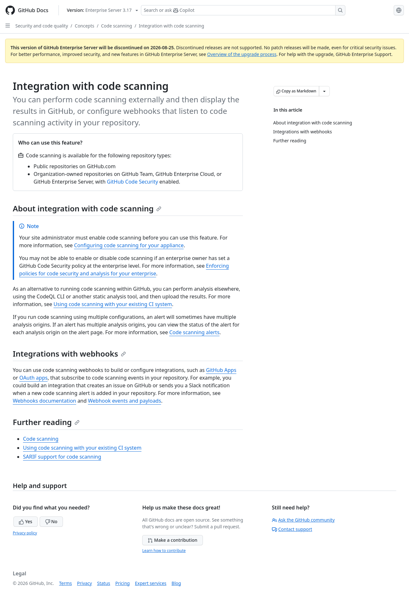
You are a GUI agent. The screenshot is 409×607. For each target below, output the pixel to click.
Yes (25, 521)
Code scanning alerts (194, 332)
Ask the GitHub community (303, 520)
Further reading (46, 422)
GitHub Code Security (132, 181)
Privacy (84, 583)
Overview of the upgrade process (241, 54)
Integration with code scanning (171, 26)
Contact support (292, 529)
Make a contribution (172, 540)
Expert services (150, 583)
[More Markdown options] (324, 91)
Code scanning (116, 26)
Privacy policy (25, 533)
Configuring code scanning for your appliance (129, 245)
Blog (176, 583)
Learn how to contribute (164, 550)
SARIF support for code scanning (62, 456)
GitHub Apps (221, 370)
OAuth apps (33, 377)
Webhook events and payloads (124, 400)
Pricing (122, 583)
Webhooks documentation (44, 400)
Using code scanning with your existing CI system (113, 304)
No (51, 521)
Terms (65, 583)
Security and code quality (41, 26)
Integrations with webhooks (69, 353)
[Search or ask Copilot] (243, 10)
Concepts (84, 26)
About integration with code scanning (87, 208)
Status (103, 583)
